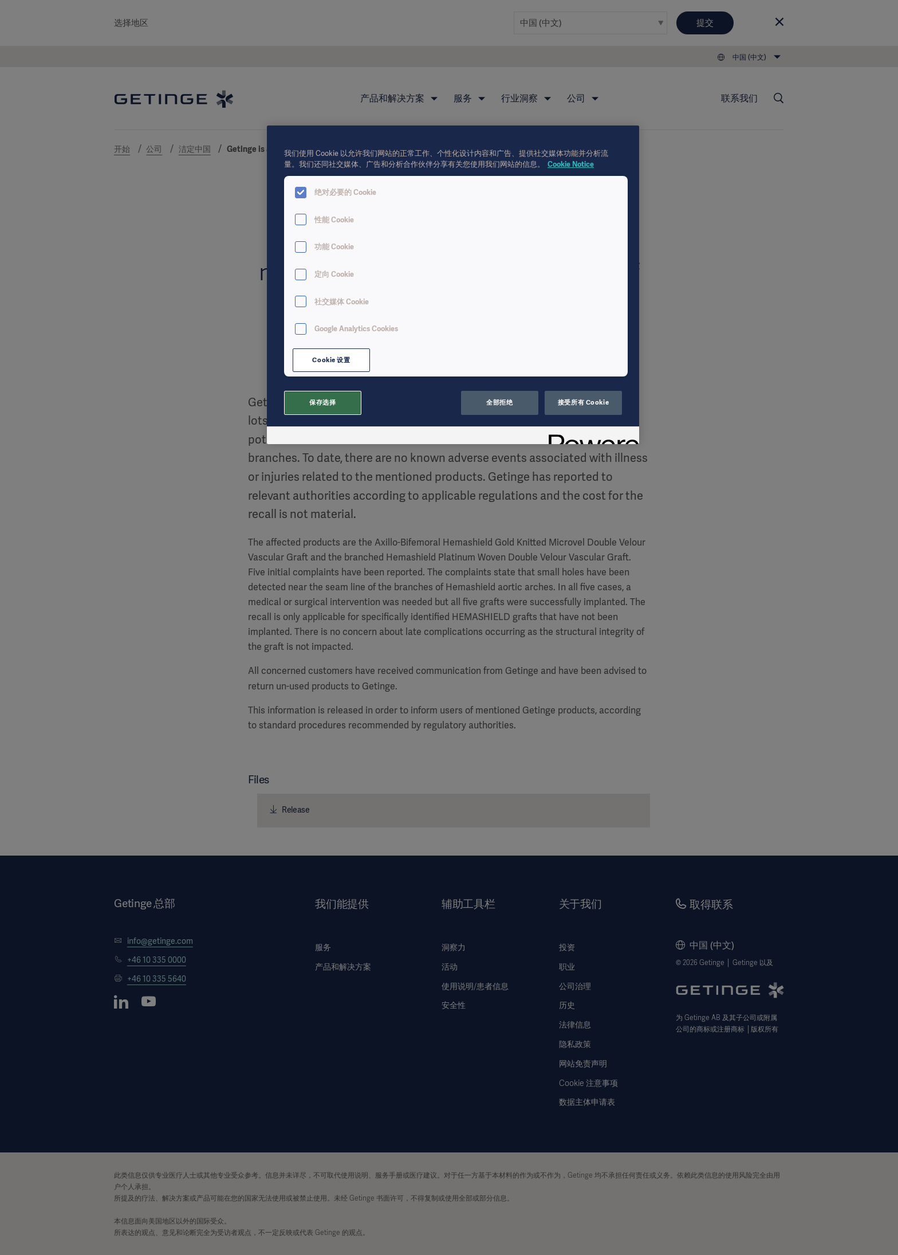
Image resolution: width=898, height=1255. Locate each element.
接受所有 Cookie (583, 402)
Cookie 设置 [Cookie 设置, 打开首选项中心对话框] (331, 360)
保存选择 (322, 402)
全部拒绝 (499, 402)
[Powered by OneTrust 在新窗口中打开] (589, 437)
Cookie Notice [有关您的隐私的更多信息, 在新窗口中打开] (571, 164)
